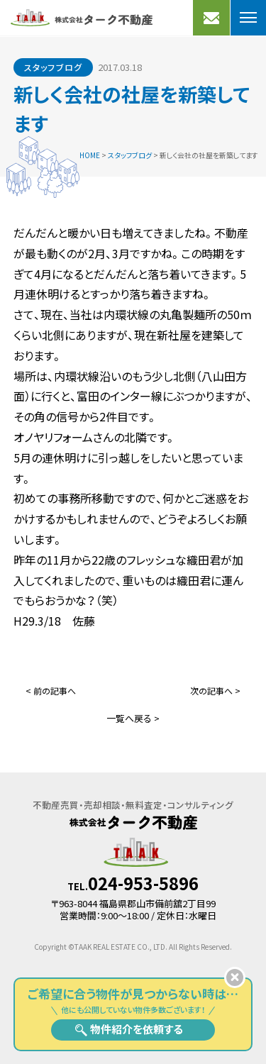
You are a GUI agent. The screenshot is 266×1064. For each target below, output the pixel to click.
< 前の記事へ (51, 691)
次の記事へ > (215, 691)
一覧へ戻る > (133, 718)
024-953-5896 (143, 883)
